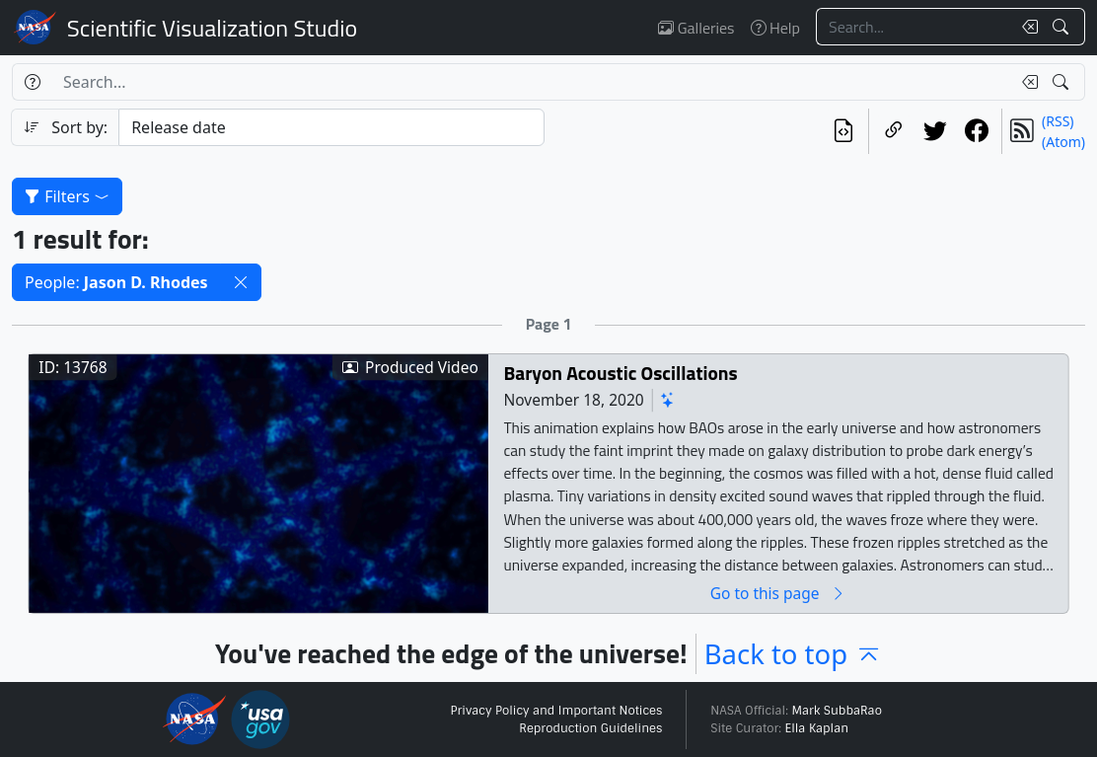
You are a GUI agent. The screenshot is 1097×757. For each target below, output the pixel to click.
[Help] (32, 82)
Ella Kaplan (817, 728)
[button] (240, 282)
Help (775, 27)
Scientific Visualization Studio (212, 27)
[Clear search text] (1026, 26)
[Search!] (1063, 26)
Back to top (793, 654)
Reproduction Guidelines (590, 728)
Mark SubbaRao (836, 711)
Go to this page (778, 592)
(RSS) (1057, 121)
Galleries (696, 27)
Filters (67, 196)
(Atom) (1063, 141)
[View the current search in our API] (843, 131)
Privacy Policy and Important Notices (556, 711)
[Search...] (913, 26)
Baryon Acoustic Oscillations (620, 372)
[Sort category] (331, 127)
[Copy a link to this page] (894, 131)
